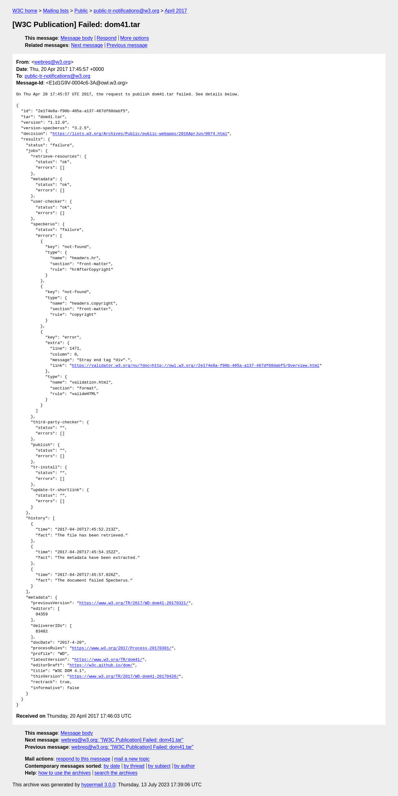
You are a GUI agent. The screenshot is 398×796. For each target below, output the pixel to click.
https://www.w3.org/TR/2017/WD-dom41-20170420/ (124, 676)
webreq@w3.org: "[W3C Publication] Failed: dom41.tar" (122, 740)
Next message (87, 45)
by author (184, 766)
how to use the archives (65, 772)
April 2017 (175, 10)
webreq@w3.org (52, 62)
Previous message (127, 45)
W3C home (24, 10)
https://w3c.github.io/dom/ (101, 665)
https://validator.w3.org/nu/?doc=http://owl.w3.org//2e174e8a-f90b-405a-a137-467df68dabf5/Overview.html (195, 366)
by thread (134, 766)
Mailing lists (56, 10)
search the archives (116, 772)
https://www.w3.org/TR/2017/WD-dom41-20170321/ (133, 603)
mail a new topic (132, 758)
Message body (77, 38)
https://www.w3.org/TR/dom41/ (108, 660)
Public (81, 10)
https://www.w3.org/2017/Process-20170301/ (121, 648)
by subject (159, 766)
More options (134, 38)
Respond (107, 38)
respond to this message (83, 758)
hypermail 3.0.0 (98, 784)
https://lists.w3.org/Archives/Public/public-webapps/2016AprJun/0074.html (140, 134)
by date (112, 766)
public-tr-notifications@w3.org (126, 10)
